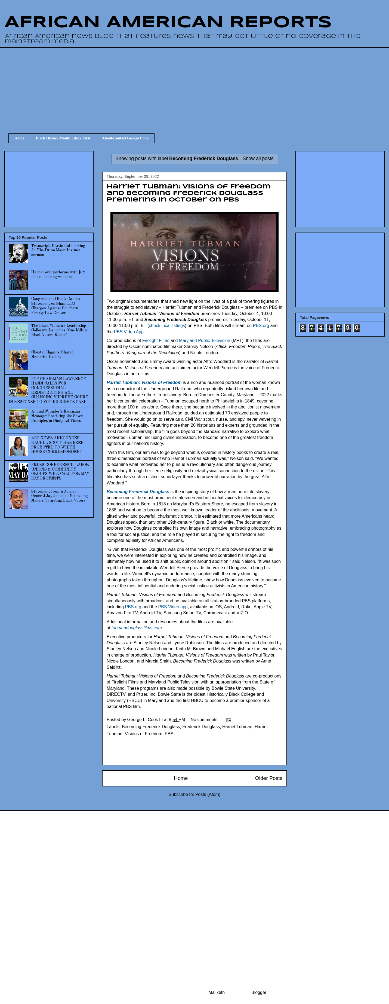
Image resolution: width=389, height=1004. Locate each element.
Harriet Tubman (237, 726)
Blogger (258, 992)
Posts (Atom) (207, 794)
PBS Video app (172, 607)
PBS (169, 733)
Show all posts (258, 158)
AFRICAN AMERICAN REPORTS (168, 22)
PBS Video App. (129, 331)
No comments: (205, 719)
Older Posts (268, 778)
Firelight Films (155, 340)
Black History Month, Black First (63, 138)
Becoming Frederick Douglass (151, 726)
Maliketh (217, 992)
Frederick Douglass (201, 726)
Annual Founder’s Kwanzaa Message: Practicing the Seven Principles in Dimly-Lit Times (57, 416)
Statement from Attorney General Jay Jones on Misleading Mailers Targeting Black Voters (59, 496)
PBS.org (261, 325)
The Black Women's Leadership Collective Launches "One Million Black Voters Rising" (59, 330)
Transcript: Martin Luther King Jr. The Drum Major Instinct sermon (58, 250)
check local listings (167, 325)
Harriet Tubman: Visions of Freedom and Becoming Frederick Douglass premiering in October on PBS (188, 193)
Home (19, 138)
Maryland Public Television (204, 340)
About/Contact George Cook (125, 138)
